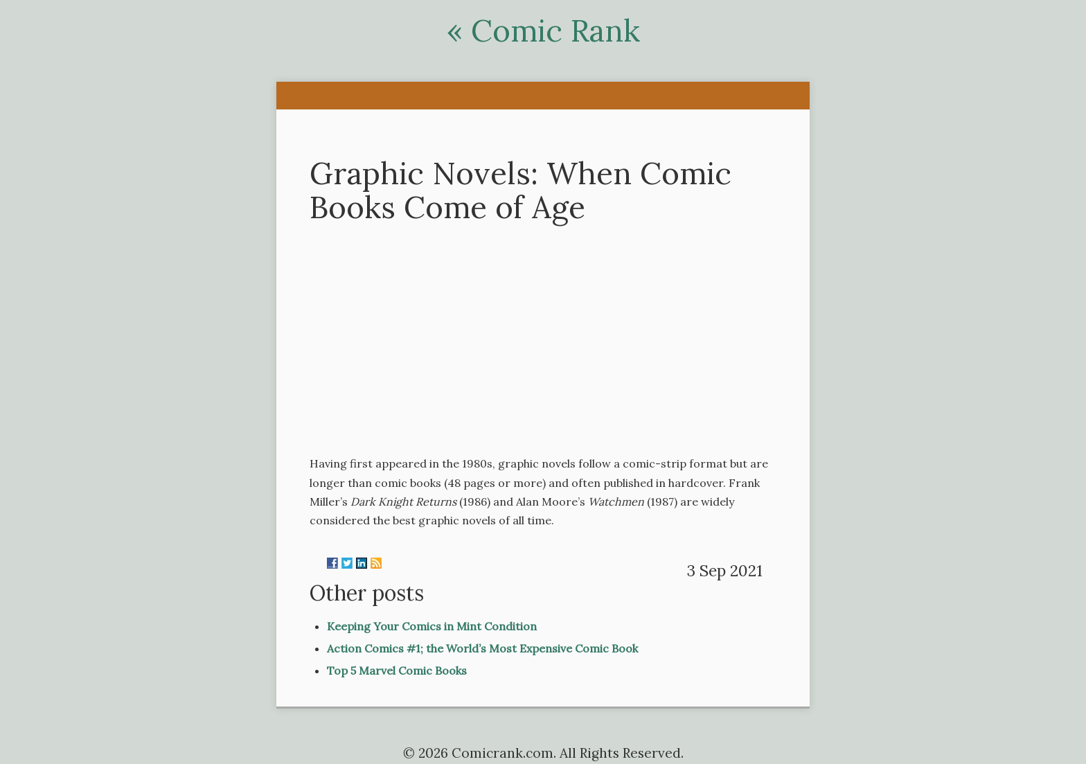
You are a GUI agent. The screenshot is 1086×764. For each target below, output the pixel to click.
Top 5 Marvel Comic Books (397, 670)
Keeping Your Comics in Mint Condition (432, 626)
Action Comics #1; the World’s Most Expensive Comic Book (482, 648)
